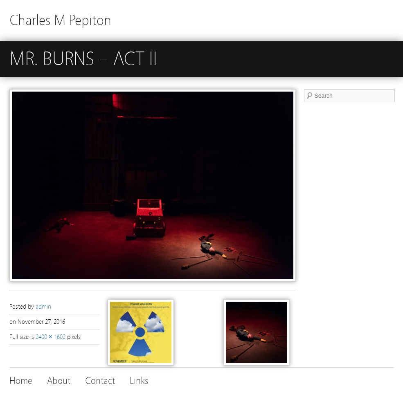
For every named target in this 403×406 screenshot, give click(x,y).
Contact (100, 380)
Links (139, 380)
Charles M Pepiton (60, 20)
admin (43, 306)
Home (20, 380)
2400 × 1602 (50, 337)
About (58, 380)
